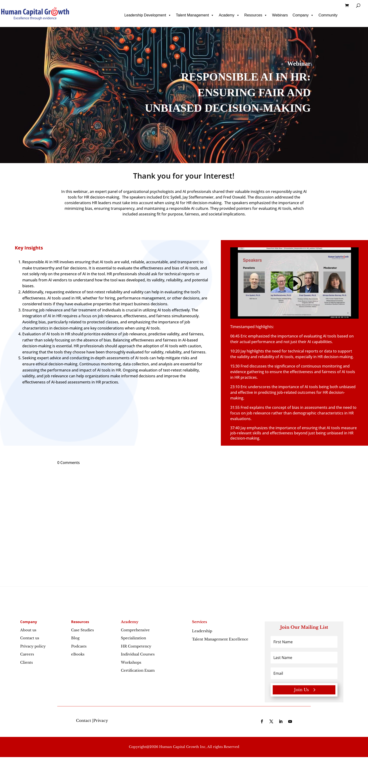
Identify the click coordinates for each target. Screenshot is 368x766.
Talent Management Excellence (220, 639)
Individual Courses (138, 654)
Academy (229, 15)
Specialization (133, 638)
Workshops (131, 662)
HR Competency (136, 646)
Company (303, 15)
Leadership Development (147, 15)
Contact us (29, 638)
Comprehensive (135, 630)
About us (28, 630)
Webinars (280, 15)
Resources (255, 15)
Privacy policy (33, 646)
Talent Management (195, 15)
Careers (27, 654)
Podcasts (79, 646)
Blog (75, 638)
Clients (26, 662)
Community (327, 15)
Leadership (212, 631)
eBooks (77, 654)
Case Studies (82, 630)
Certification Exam (138, 670)
